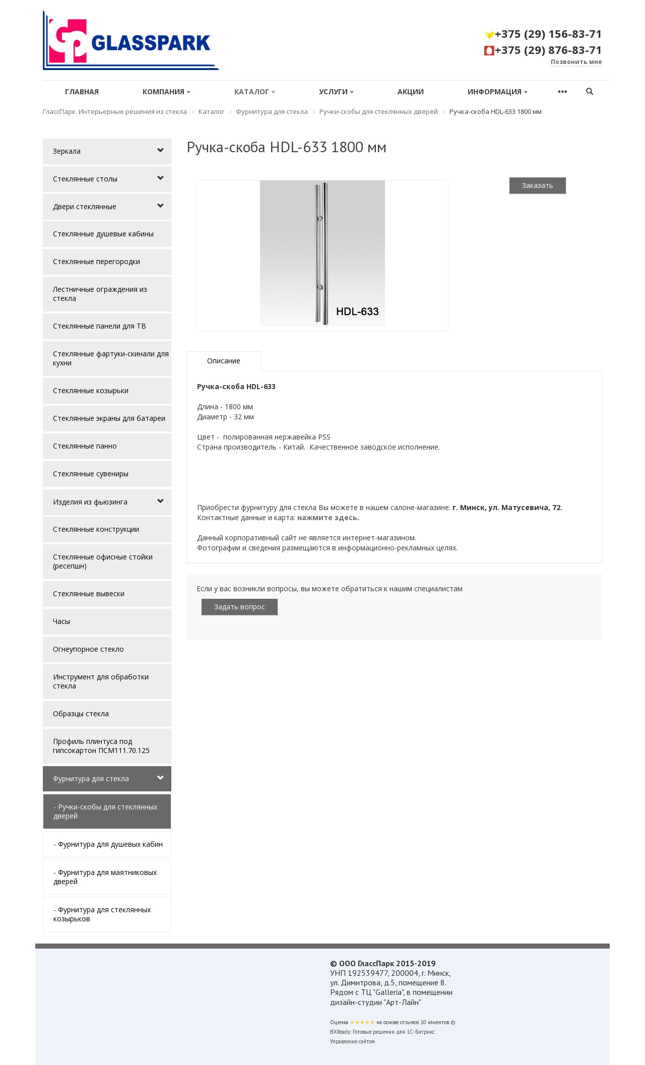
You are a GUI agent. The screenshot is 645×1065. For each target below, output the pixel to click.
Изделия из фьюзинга (90, 502)
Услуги (336, 91)
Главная (82, 91)
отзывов (409, 1022)
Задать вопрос (239, 606)
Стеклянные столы (85, 178)
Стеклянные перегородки (96, 261)
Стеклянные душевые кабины (103, 233)
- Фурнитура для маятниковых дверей (105, 876)
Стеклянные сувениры (90, 473)
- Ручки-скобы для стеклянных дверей (105, 811)
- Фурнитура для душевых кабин (108, 844)
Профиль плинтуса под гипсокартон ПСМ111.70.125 (101, 745)
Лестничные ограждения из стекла (100, 293)
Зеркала (67, 151)
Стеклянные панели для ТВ (99, 326)
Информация (498, 91)
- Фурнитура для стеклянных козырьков (102, 914)
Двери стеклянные (84, 206)
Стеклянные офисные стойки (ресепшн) (103, 561)
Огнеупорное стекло (88, 649)
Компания (166, 91)
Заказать (537, 185)
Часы (61, 621)
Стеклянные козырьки (90, 390)
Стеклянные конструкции (96, 529)
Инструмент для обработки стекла (101, 681)
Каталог (254, 91)
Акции (411, 91)
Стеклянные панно (85, 446)
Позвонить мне (576, 61)
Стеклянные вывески (88, 593)
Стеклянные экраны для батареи (109, 418)
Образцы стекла (81, 713)
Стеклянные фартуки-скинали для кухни (111, 358)
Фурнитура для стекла (91, 778)
